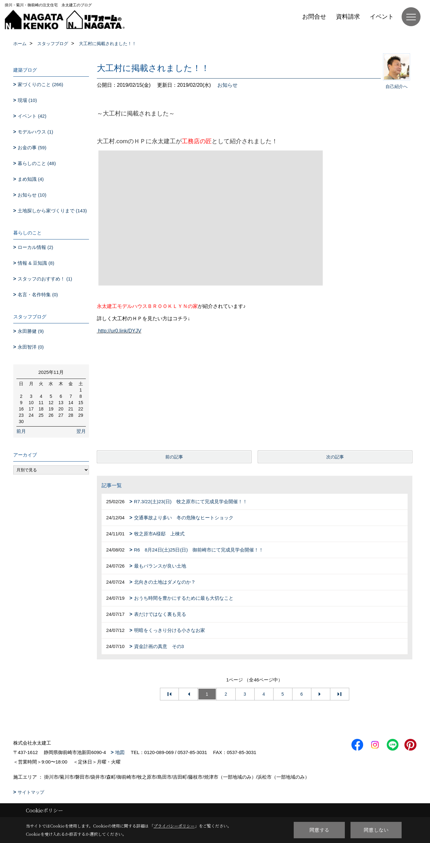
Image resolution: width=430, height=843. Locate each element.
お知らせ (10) (32, 194)
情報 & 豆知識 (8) (36, 263)
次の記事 (335, 456)
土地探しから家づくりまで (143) (52, 210)
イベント (382, 16)
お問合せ (314, 16)
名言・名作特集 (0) (38, 294)
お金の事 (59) (32, 147)
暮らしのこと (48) (37, 163)
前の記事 (174, 456)
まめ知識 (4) (31, 179)
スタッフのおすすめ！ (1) (45, 278)
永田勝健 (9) (31, 331)
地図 (120, 752)
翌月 (81, 431)
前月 (21, 431)
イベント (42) (32, 116)
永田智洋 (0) (31, 347)
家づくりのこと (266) (40, 84)
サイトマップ (31, 792)
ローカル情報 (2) (35, 247)
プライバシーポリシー (174, 826)
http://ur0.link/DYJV (119, 330)
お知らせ (227, 85)
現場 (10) (27, 100)
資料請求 (348, 16)
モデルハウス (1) (35, 131)
